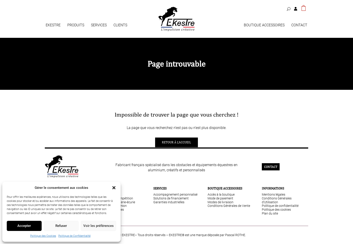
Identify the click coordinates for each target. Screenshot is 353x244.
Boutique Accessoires (264, 25)
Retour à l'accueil (176, 142)
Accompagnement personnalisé (175, 194)
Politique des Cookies (43, 235)
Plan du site (270, 213)
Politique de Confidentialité (74, 235)
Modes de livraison (220, 202)
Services (99, 25)
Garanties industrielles (168, 202)
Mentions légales (273, 194)
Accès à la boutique (221, 194)
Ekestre (53, 25)
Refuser (61, 226)
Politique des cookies (276, 209)
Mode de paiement (220, 198)
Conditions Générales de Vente (229, 206)
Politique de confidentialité (280, 206)
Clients (120, 25)
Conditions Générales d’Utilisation (277, 200)
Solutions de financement (171, 198)
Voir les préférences (98, 226)
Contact (299, 25)
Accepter (24, 226)
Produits (75, 25)
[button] (114, 187)
